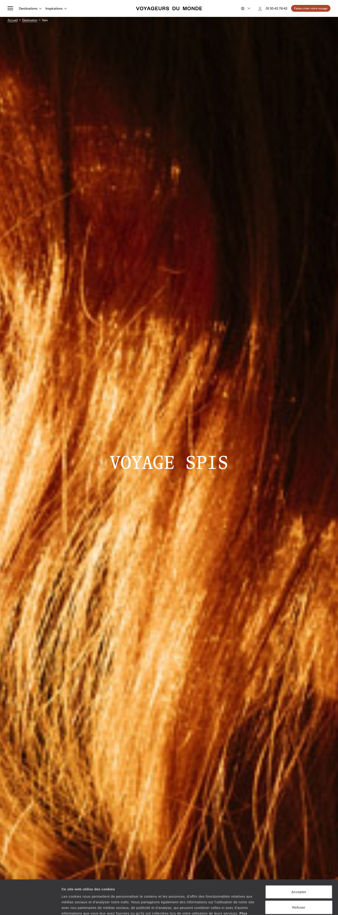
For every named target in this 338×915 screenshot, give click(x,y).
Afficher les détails (258, 906)
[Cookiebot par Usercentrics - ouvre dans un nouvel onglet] (30, 905)
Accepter (298, 859)
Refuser (298, 875)
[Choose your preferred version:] (245, 8)
